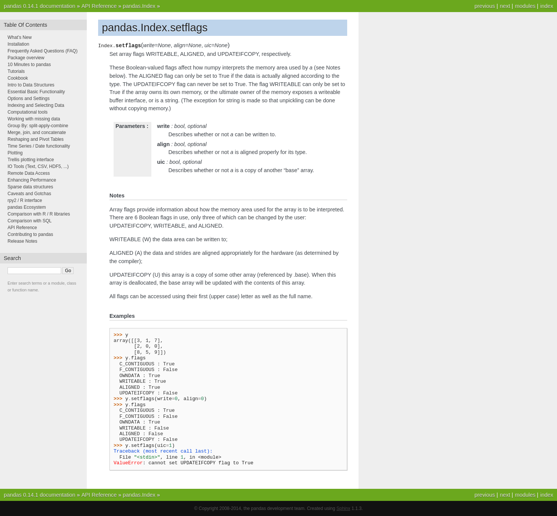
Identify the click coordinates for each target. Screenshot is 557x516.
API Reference (99, 6)
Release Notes (22, 241)
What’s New (20, 37)
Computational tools (28, 112)
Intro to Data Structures (31, 85)
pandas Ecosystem (27, 207)
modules (525, 6)
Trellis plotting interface (31, 159)
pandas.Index (139, 6)
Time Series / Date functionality (39, 146)
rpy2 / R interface (25, 200)
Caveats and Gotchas (29, 193)
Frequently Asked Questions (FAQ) (42, 51)
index (546, 6)
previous (484, 6)
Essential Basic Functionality (36, 91)
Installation (18, 44)
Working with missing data (34, 119)
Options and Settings (28, 98)
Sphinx (344, 508)
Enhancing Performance (32, 180)
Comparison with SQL (30, 220)
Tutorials (16, 71)
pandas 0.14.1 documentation (39, 6)
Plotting (15, 153)
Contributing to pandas (30, 234)
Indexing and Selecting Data (36, 105)
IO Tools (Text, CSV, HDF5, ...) (38, 166)
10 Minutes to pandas (29, 64)
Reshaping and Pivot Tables (36, 139)
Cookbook (18, 78)
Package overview (26, 57)
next (505, 6)
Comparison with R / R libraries (39, 214)
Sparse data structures (30, 186)
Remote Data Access (29, 173)
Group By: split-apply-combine (38, 125)
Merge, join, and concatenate (37, 132)
